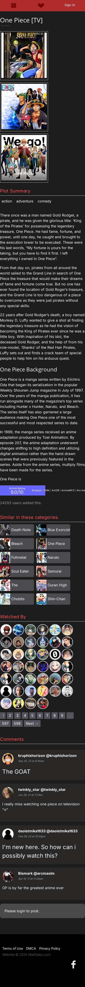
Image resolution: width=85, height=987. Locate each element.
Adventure (24, 201)
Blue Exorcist (59, 529)
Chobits (17, 599)
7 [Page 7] (47, 715)
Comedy (44, 201)
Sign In (70, 5)
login (21, 911)
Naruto (53, 557)
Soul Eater (20, 571)
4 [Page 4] (25, 715)
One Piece (56, 543)
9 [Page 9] (62, 715)
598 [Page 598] (17, 723)
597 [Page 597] (5, 723)
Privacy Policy (49, 948)
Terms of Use (12, 948)
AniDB (55, 490)
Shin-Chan (56, 599)
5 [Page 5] (32, 715)
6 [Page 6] (40, 715)
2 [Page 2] (10, 715)
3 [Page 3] (17, 715)
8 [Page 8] (54, 715)
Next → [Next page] (32, 723)
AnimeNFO (67, 490)
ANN (46, 490)
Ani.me (81, 490)
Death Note (21, 529)
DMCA (31, 948)
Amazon (37, 490)
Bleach (17, 543)
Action (7, 201)
